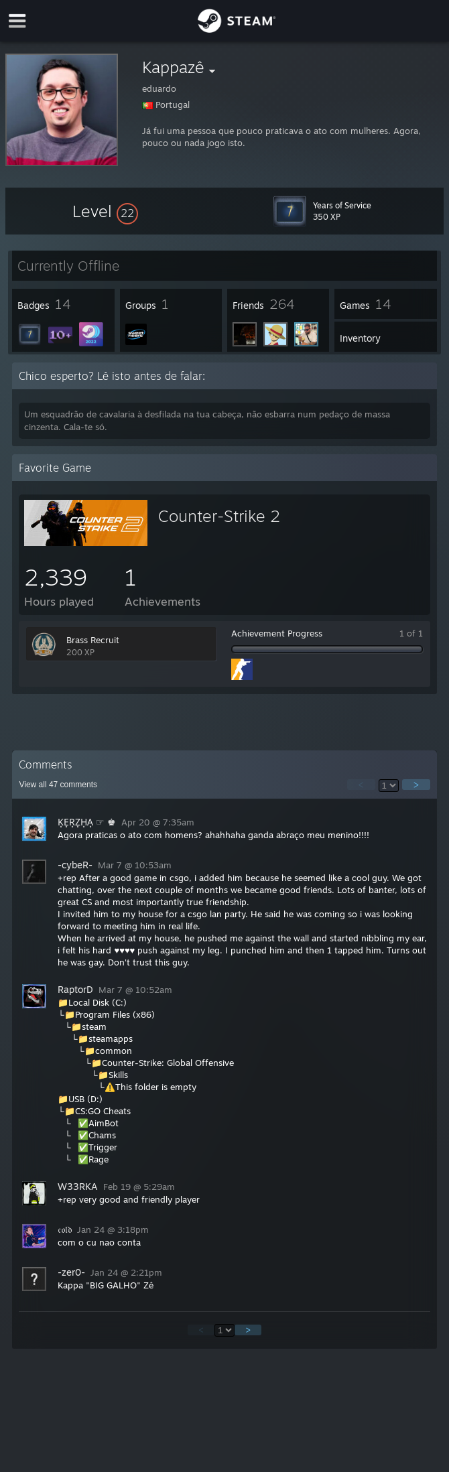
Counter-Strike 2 (219, 516)
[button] (105, 211)
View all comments (58, 784)
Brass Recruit (92, 639)
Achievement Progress (276, 633)
